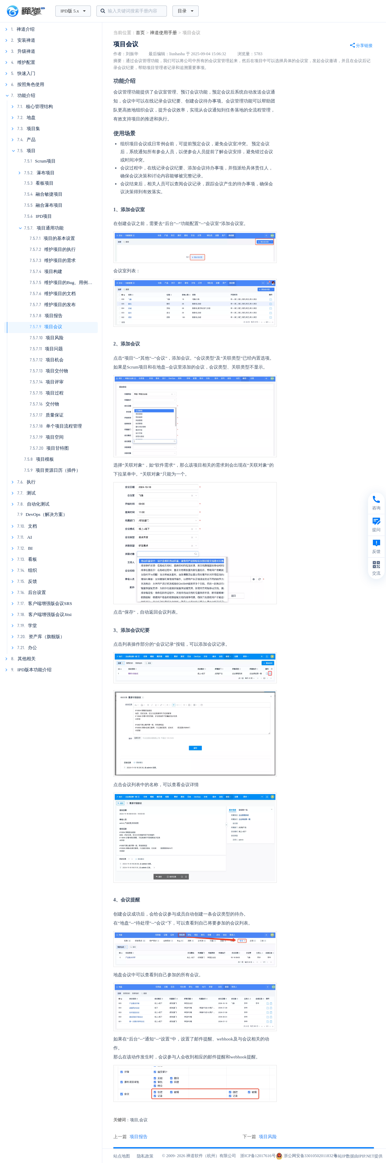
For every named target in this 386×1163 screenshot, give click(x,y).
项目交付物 (57, 370)
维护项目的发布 (60, 304)
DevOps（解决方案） (46, 514)
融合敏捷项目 (49, 194)
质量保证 (55, 415)
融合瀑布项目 (49, 205)
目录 (186, 10)
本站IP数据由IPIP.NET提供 (358, 1156)
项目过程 (55, 392)
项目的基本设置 (59, 238)
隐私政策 (145, 1156)
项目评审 (55, 381)
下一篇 (260, 1136)
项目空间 (55, 437)
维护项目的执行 (60, 249)
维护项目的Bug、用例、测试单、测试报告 (86, 282)
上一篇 (130, 1136)
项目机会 (55, 359)
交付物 (52, 404)
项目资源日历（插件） (58, 470)
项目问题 (54, 348)
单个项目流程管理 (64, 426)
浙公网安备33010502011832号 (307, 1155)
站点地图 (121, 1156)
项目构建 (53, 271)
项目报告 (54, 315)
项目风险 (55, 337)
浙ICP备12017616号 (258, 1155)
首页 (140, 32)
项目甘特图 (57, 448)
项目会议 (53, 326)
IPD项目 (44, 216)
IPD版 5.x (73, 10)
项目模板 (45, 459)
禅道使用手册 (163, 32)
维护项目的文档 (60, 293)
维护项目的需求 (60, 260)
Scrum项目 (45, 161)
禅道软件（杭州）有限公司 (211, 1155)
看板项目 (45, 183)
